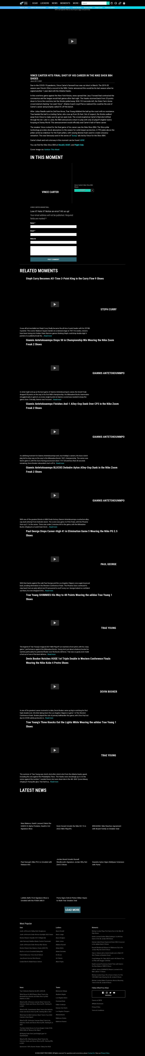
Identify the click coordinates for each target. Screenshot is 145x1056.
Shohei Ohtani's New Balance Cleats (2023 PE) (34, 948)
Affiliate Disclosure (97, 1004)
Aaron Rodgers (60, 938)
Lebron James (65, 7)
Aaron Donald (60, 931)
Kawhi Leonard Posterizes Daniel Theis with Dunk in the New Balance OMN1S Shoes (107, 965)
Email (32, 231)
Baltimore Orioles (61, 1018)
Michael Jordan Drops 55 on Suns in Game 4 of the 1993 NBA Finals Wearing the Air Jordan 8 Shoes (107, 976)
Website (33, 239)
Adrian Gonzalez (61, 951)
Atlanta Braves (60, 1015)
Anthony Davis (109, 7)
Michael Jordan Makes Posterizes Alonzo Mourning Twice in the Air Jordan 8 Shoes (107, 981)
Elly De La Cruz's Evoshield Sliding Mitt (31, 951)
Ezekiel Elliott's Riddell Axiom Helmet (31, 962)
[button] (124, 3)
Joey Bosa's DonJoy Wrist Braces (30, 958)
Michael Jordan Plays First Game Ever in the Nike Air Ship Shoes (107, 932)
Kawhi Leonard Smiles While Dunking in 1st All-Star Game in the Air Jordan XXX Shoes (107, 938)
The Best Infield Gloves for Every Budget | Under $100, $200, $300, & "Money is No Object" (36, 1029)
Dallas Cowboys (61, 1004)
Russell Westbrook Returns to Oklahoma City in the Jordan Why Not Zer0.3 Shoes (107, 949)
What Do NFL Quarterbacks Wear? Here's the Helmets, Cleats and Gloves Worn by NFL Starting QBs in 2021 (36, 1011)
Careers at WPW (97, 1000)
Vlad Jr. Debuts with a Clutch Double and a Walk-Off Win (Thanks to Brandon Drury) (107, 954)
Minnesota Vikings (61, 991)
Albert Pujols (60, 962)
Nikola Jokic (24, 7)
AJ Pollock (59, 958)
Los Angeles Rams (61, 998)
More (76, 3)
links (80, 9)
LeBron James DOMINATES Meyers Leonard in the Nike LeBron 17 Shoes (107, 970)
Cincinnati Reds (60, 1001)
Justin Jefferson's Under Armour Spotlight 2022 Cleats (36, 934)
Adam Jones (60, 941)
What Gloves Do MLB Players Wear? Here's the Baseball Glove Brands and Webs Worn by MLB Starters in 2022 (34, 996)
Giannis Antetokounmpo (38, 7)
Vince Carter (35, 207)
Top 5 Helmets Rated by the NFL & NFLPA (32, 991)
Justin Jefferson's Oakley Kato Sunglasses (33, 931)
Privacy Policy (96, 1007)
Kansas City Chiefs (61, 1008)
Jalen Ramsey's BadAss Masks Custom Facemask (35, 941)
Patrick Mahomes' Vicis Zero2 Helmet (31, 955)
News (55, 3)
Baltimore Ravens (61, 1021)
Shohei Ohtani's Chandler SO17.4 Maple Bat (33, 938)
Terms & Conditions (98, 1010)
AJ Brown (59, 955)
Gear (35, 3)
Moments (65, 3)
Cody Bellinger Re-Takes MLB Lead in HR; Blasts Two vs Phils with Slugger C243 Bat (108, 959)
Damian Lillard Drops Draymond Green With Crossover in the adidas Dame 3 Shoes (108, 943)
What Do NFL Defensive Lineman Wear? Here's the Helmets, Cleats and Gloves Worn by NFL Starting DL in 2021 (36, 1023)
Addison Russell (61, 945)
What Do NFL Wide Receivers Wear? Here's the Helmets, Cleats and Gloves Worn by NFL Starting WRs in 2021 (36, 1041)
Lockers (44, 3)
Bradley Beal (88, 7)
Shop (82, 190)
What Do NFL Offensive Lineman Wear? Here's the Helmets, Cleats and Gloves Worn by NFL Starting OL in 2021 (36, 1004)
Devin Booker (77, 7)
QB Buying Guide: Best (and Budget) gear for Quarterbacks (33, 1035)
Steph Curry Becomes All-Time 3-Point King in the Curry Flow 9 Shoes (65, 278)
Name (32, 223)
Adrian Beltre (60, 948)
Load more (72, 910)
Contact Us (91, 1053)
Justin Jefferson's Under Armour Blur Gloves (33, 945)
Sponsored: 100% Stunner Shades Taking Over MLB (35, 1046)
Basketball (45, 207)
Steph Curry (98, 7)
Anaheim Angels (61, 994)
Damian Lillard (53, 7)
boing (74, 135)
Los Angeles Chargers (62, 1011)
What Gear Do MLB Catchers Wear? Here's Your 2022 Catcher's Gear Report (36, 1016)
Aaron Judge (60, 934)
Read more (48, 336)
